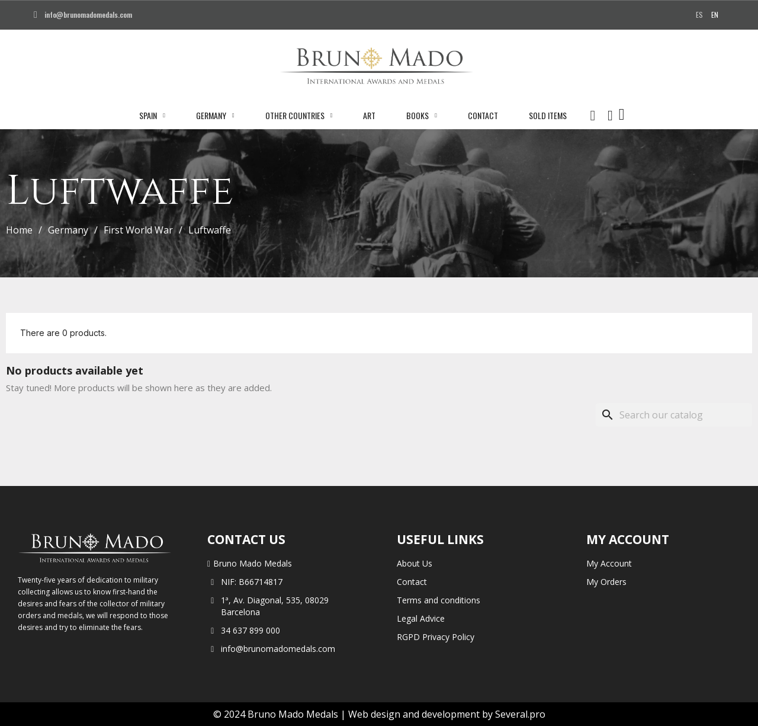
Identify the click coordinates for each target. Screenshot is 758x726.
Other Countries (299, 115)
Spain (152, 115)
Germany (215, 115)
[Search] (674, 415)
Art (369, 115)
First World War (138, 230)
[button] (593, 115)
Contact (483, 115)
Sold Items (548, 115)
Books (421, 115)
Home (19, 230)
